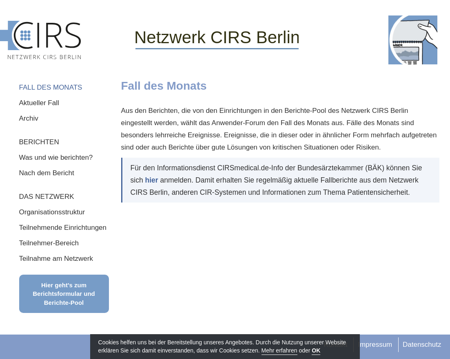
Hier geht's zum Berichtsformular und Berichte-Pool (64, 294)
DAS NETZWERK (46, 196)
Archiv (28, 118)
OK (316, 350)
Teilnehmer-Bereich (49, 243)
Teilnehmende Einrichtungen (63, 227)
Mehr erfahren (279, 350)
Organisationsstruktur (52, 212)
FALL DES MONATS (50, 87)
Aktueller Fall (39, 103)
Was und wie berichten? (56, 157)
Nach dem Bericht (46, 173)
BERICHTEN (39, 142)
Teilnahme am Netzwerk (56, 258)
